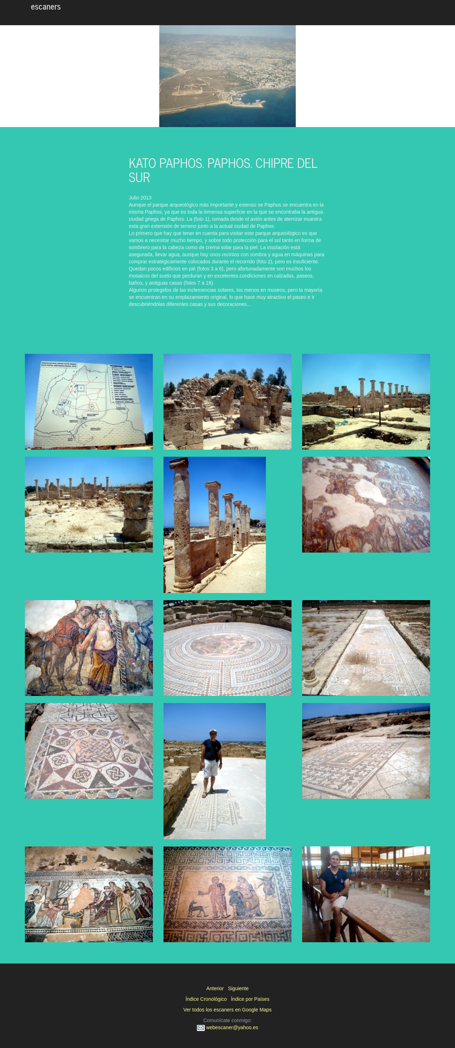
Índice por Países (250, 999)
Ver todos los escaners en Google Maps (227, 1010)
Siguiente (238, 988)
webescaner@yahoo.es (227, 1027)
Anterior (215, 988)
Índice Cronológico (206, 999)
